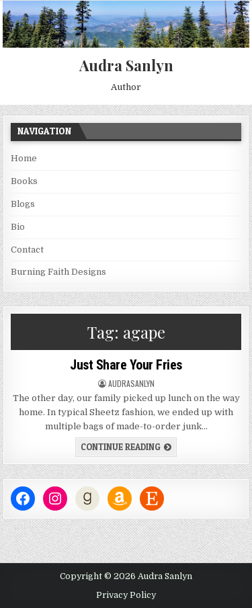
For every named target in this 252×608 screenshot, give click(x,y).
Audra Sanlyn (126, 65)
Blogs (23, 204)
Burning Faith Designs (58, 272)
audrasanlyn (131, 384)
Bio (18, 227)
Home (24, 158)
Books (24, 181)
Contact (27, 250)
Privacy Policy (126, 595)
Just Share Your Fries (126, 365)
